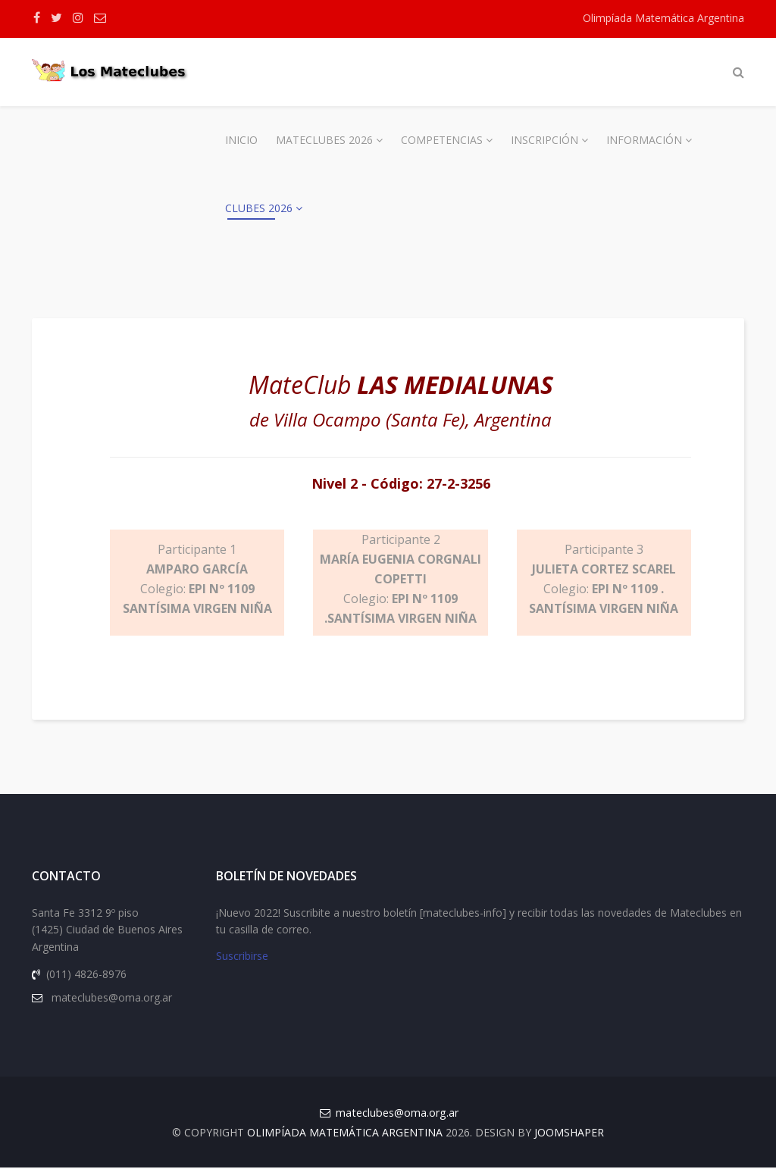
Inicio (241, 140)
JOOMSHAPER (569, 1134)
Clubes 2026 (259, 208)
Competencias (442, 140)
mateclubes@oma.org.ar (397, 1114)
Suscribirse (242, 958)
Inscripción (544, 140)
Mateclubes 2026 (324, 140)
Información (644, 140)
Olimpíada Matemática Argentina (663, 18)
